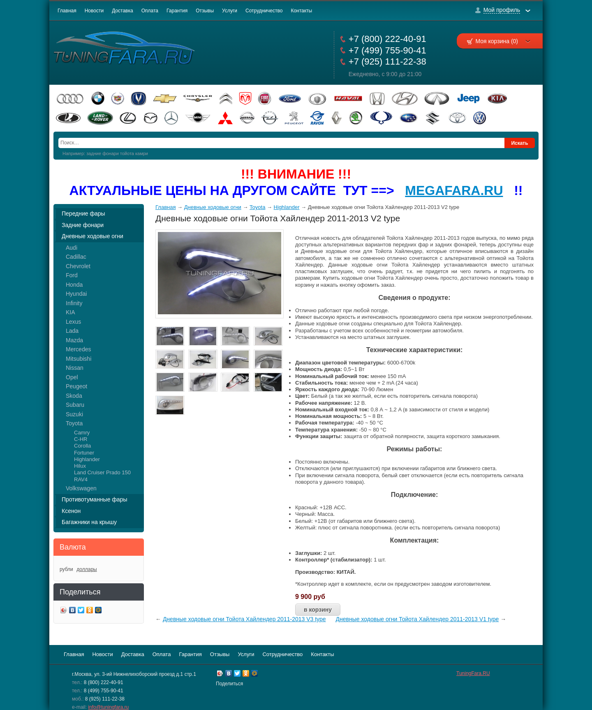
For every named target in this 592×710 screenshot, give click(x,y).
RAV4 (81, 479)
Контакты (301, 11)
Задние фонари (83, 225)
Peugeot (76, 386)
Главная (67, 11)
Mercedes (78, 349)
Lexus (73, 321)
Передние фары (83, 213)
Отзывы (205, 11)
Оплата (149, 11)
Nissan (74, 367)
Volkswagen (81, 488)
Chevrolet (78, 266)
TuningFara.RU (473, 673)
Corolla (82, 446)
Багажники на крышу (89, 522)
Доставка (122, 11)
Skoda (74, 395)
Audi (71, 247)
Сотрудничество (263, 11)
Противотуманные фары (94, 499)
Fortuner (84, 453)
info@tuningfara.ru (108, 707)
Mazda (74, 340)
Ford (72, 275)
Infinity (74, 303)
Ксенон (71, 511)
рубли (66, 569)
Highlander (87, 459)
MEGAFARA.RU (454, 190)
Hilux (80, 466)
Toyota (74, 423)
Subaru (75, 404)
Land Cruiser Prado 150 (102, 472)
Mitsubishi (78, 358)
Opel (72, 377)
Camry (82, 432)
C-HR (81, 439)
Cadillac (76, 256)
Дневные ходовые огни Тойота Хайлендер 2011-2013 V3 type (244, 619)
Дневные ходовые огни (92, 236)
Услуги (229, 11)
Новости (94, 11)
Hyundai (76, 293)
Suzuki (74, 414)
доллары (86, 569)
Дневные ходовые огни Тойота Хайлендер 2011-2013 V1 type (417, 619)
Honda (74, 284)
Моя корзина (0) (502, 41)
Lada (72, 330)
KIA (70, 312)
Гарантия (176, 11)
